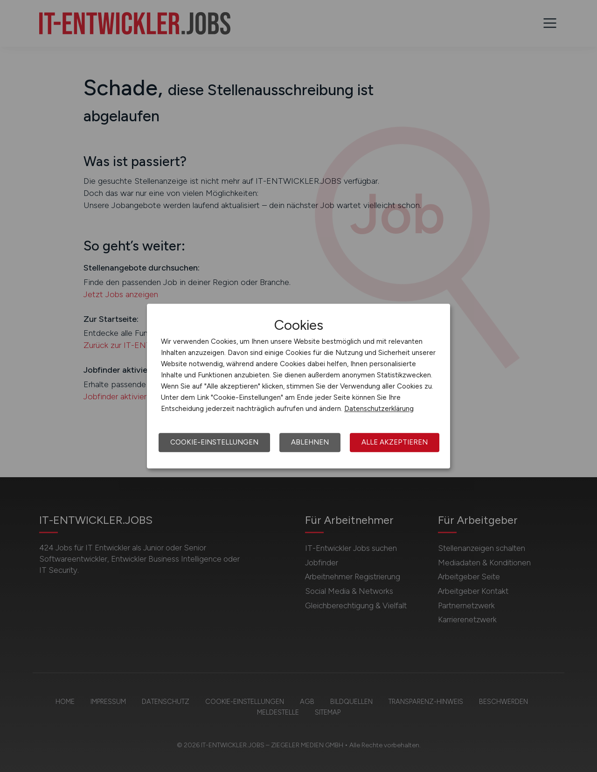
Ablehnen (310, 442)
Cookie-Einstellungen (214, 442)
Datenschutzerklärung (379, 408)
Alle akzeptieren (394, 442)
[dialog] (298, 386)
